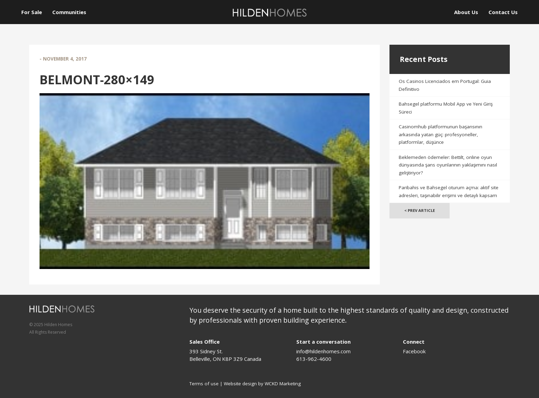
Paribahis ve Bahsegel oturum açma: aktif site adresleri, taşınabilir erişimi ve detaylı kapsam (448, 191)
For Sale (31, 12)
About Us (466, 12)
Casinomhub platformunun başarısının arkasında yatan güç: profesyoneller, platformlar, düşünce (440, 134)
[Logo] (269, 12)
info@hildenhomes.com (323, 351)
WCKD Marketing (283, 383)
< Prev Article (419, 210)
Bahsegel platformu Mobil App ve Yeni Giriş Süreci (446, 108)
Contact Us (503, 12)
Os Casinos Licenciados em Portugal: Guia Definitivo (445, 85)
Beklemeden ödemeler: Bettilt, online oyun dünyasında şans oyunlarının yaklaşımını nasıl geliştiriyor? (448, 165)
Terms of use (204, 383)
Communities (69, 12)
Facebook (414, 351)
